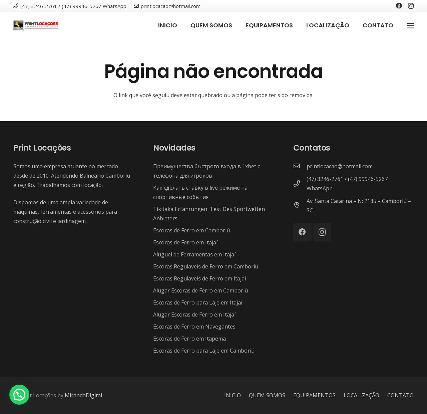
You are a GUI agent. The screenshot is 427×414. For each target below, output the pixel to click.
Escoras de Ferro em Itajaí (185, 242)
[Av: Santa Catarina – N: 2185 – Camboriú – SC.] (300, 205)
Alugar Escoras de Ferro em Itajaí (194, 314)
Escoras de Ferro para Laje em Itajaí (197, 302)
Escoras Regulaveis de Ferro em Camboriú (205, 266)
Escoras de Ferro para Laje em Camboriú (204, 350)
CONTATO (400, 395)
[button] (19, 395)
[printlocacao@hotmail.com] (300, 166)
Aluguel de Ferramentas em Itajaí (194, 254)
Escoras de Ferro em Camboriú (191, 230)
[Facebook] (399, 6)
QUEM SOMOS (267, 395)
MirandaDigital (83, 395)
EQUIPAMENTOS (314, 395)
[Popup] (410, 25)
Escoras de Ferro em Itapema (189, 338)
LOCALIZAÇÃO (361, 395)
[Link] (36, 25)
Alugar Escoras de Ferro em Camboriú (200, 290)
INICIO (232, 395)
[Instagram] (411, 6)
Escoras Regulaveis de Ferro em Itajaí (199, 278)
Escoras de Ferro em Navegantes (194, 326)
